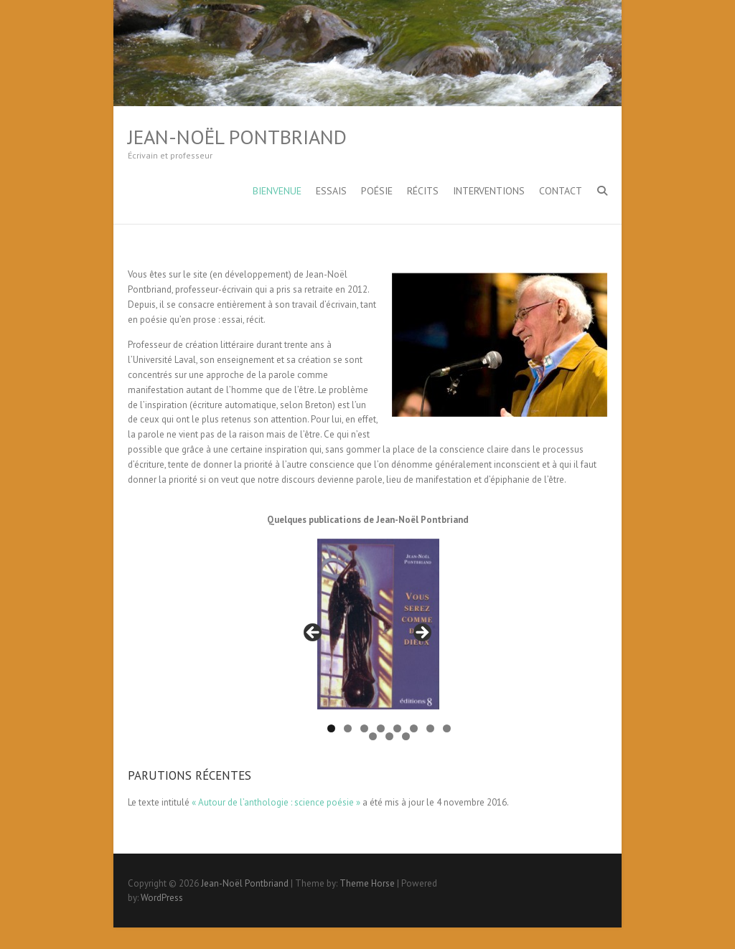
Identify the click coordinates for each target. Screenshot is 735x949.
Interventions (489, 190)
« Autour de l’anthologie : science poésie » (276, 802)
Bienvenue (277, 190)
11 (406, 736)
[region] (367, 637)
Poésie (377, 190)
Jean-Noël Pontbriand (237, 137)
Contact (560, 190)
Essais (331, 190)
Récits (423, 190)
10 (389, 736)
